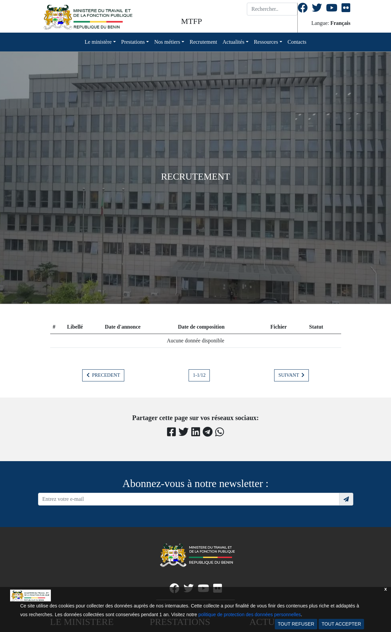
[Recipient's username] (188, 499)
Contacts (297, 42)
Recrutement (203, 42)
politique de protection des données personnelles (249, 614)
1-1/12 (199, 375)
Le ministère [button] (98, 42)
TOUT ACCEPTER (341, 624)
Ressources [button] (266, 42)
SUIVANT (292, 375)
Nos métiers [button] (167, 42)
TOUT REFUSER (296, 624)
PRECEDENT (103, 375)
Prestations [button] (133, 42)
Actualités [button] (234, 42)
